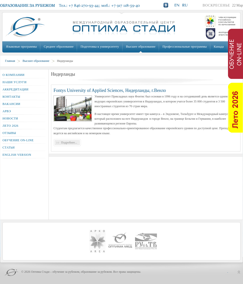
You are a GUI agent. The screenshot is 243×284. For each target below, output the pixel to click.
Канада (219, 46)
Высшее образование (141, 46)
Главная (10, 61)
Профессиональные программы (184, 46)
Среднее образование (59, 46)
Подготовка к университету (99, 46)
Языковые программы (21, 46)
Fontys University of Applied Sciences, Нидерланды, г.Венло (110, 90)
